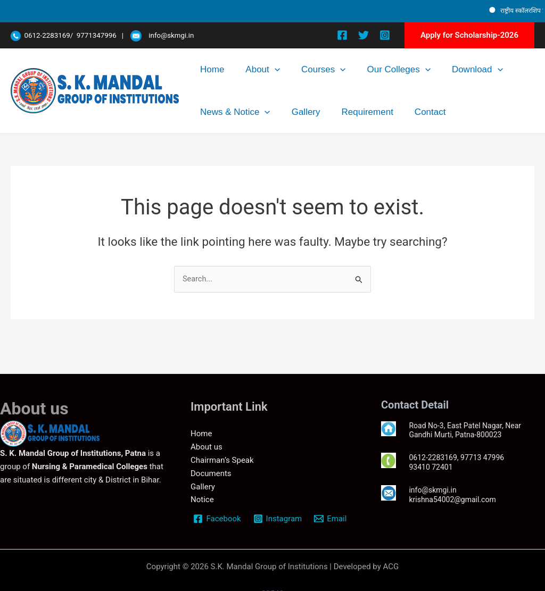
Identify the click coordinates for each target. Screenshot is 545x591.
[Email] (331, 518)
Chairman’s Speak (222, 460)
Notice (202, 500)
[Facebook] (342, 35)
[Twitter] (363, 35)
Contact (304, 112)
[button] (469, 35)
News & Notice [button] (483, 69)
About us (206, 447)
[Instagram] (385, 35)
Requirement (255, 112)
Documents (211, 473)
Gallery (207, 112)
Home (205, 69)
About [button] (242, 69)
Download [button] (415, 69)
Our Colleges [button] (350, 69)
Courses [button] (289, 69)
